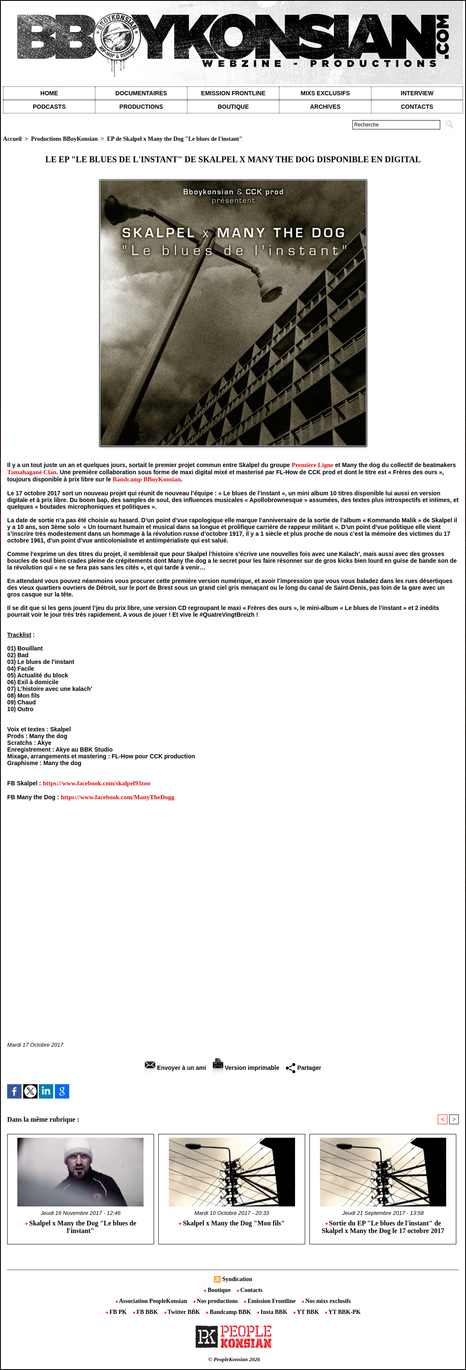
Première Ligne (312, 465)
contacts (417, 106)
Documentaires (141, 93)
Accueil (12, 139)
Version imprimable (246, 1067)
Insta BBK (273, 1312)
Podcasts (49, 106)
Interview (417, 93)
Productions (141, 106)
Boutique (233, 106)
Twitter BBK (183, 1312)
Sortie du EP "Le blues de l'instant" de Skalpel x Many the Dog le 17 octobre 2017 (383, 1227)
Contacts (249, 1290)
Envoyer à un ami (175, 1067)
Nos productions (216, 1301)
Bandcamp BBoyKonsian (147, 479)
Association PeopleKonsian (152, 1301)
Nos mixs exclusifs (326, 1301)
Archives (325, 106)
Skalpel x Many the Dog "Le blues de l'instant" (80, 1227)
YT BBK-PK (342, 1312)
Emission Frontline (233, 93)
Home (49, 93)
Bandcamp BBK (229, 1312)
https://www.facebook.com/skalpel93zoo (96, 783)
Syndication (237, 1279)
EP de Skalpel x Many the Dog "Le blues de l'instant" (174, 139)
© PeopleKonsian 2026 (234, 1359)
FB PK (117, 1312)
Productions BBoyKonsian (64, 139)
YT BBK (306, 1312)
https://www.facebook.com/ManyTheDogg (117, 797)
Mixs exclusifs (325, 93)
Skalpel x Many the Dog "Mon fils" (232, 1223)
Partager (303, 1067)
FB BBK (146, 1312)
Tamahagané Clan (32, 472)
